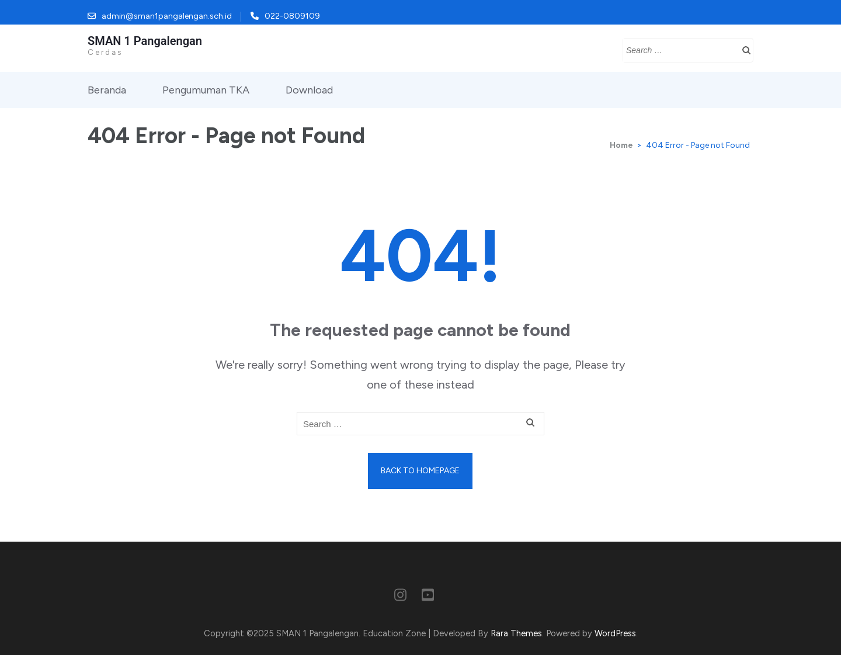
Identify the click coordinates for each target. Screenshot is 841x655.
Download (309, 90)
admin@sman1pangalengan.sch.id (167, 16)
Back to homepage (420, 471)
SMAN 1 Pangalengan (145, 41)
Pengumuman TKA (205, 90)
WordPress (615, 633)
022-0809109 (292, 16)
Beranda (107, 90)
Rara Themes (516, 633)
